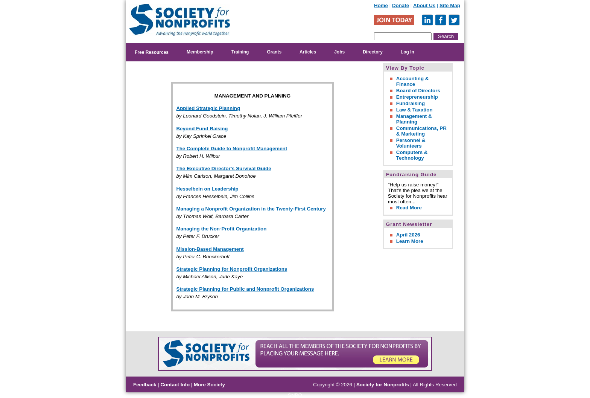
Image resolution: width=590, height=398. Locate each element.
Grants (274, 52)
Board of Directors (418, 90)
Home (381, 5)
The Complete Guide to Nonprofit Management (231, 148)
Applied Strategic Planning (208, 108)
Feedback (145, 384)
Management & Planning (414, 119)
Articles (308, 52)
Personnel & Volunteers (411, 143)
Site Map (449, 5)
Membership (200, 52)
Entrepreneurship (417, 97)
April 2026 (408, 235)
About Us (424, 5)
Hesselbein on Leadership (207, 189)
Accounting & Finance (412, 81)
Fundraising (410, 103)
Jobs (339, 52)
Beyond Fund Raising (202, 128)
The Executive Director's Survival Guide (223, 168)
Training (240, 52)
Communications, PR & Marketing (421, 131)
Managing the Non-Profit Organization (221, 229)
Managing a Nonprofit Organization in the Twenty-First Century (251, 209)
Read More (409, 207)
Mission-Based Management (210, 249)
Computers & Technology (412, 155)
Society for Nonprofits (382, 384)
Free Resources (152, 52)
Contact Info (175, 384)
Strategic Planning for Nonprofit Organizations (231, 269)
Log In (407, 52)
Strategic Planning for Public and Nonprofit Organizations (245, 289)
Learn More (409, 241)
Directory (373, 52)
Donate (400, 5)
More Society (209, 384)
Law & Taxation (414, 110)
